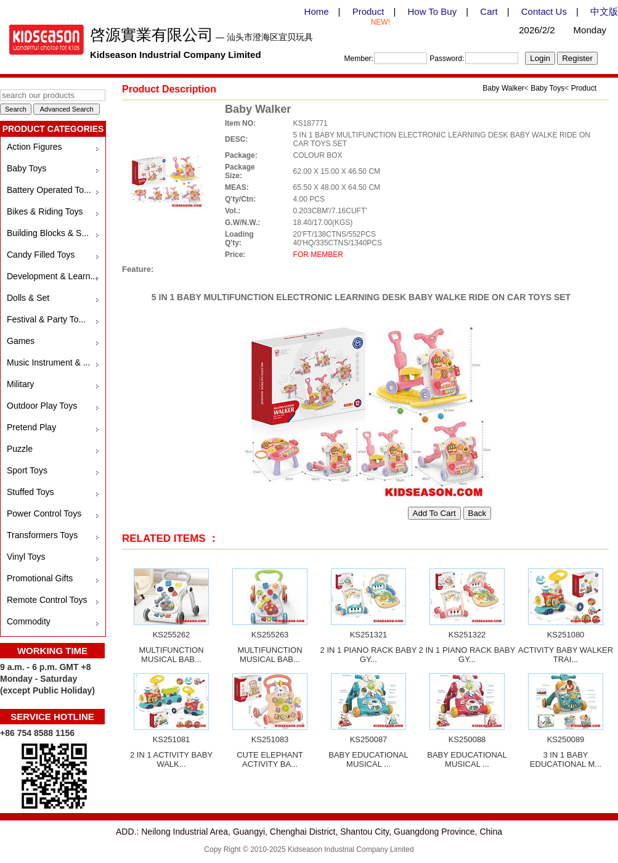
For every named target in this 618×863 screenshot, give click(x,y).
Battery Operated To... (49, 190)
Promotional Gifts (40, 578)
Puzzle (20, 449)
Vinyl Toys (26, 557)
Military (20, 384)
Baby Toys (26, 168)
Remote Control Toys (47, 600)
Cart (488, 11)
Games (21, 341)
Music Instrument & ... (48, 362)
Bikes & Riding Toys (45, 211)
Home (316, 11)
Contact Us (544, 11)
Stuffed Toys (30, 492)
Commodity (29, 621)
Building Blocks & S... (48, 233)
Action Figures (34, 147)
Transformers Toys (42, 535)
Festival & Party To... (46, 319)
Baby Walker (503, 88)
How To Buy (432, 11)
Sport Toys (27, 470)
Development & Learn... (52, 276)
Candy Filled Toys (41, 255)
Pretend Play (31, 427)
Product (368, 11)
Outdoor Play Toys (42, 406)
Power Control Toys (44, 513)
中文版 (604, 11)
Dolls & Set (28, 298)
